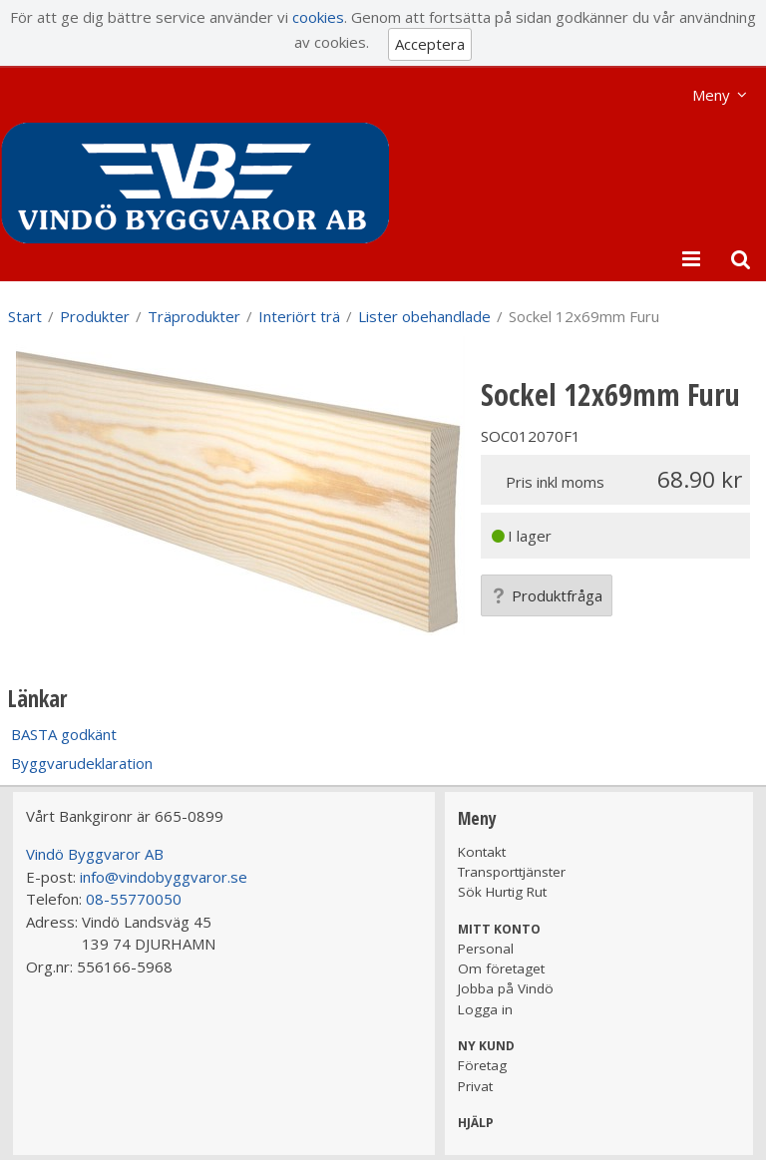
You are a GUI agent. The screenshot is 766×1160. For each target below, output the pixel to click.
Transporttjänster (512, 872)
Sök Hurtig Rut (502, 892)
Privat (475, 1086)
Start (25, 316)
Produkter (95, 316)
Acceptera (430, 44)
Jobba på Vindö (506, 988)
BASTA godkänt (64, 734)
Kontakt (482, 852)
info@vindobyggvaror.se (163, 877)
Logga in (485, 1009)
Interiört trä (299, 316)
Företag (482, 1065)
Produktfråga (546, 595)
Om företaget (501, 968)
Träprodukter (194, 316)
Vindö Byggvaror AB (95, 854)
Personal (486, 949)
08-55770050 (134, 899)
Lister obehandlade (424, 316)
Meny (711, 95)
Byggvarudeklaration (82, 763)
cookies (318, 17)
